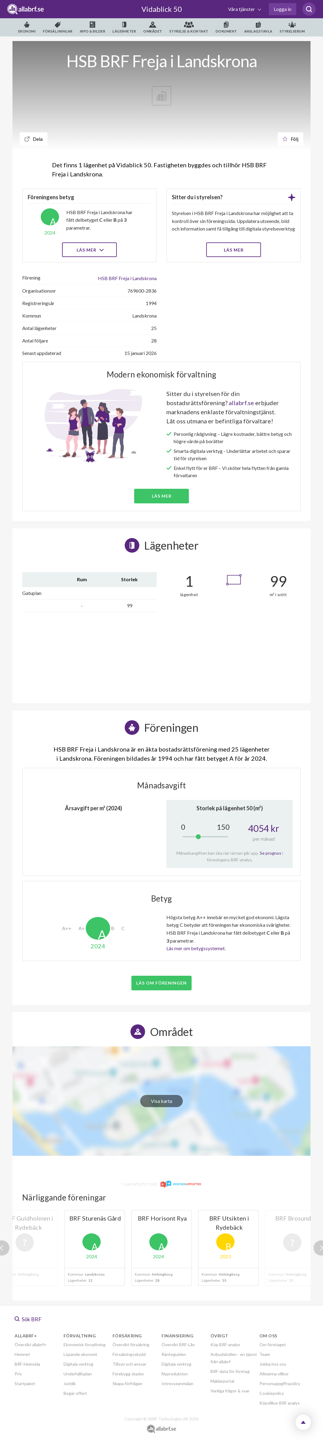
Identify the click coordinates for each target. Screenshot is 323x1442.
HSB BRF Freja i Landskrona (127, 278)
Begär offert (75, 1393)
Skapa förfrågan (127, 1383)
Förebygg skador (128, 1373)
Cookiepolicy (271, 1393)
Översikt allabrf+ (31, 1344)
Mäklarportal (222, 1381)
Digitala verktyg (78, 1364)
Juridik (70, 1383)
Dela (34, 139)
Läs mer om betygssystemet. (196, 948)
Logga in (282, 9)
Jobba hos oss (272, 1364)
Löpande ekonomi (80, 1354)
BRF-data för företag (230, 1371)
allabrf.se (241, 402)
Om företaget (272, 1344)
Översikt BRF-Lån (178, 1344)
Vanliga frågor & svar (229, 1390)
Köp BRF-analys (225, 1344)
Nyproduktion (175, 1373)
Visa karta (161, 1101)
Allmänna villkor (274, 1373)
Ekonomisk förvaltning (85, 1344)
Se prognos (270, 853)
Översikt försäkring (131, 1344)
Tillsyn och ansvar (129, 1364)
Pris (18, 1373)
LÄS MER (234, 249)
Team (264, 1354)
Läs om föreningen (161, 982)
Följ (290, 139)
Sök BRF (28, 1319)
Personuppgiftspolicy (279, 1383)
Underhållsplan (78, 1373)
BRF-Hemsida (27, 1364)
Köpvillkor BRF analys (279, 1403)
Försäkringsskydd (129, 1354)
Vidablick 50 (161, 9)
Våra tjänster (242, 9)
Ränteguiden (174, 1354)
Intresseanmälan (177, 1383)
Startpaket (25, 1383)
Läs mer (89, 249)
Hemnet (22, 1354)
